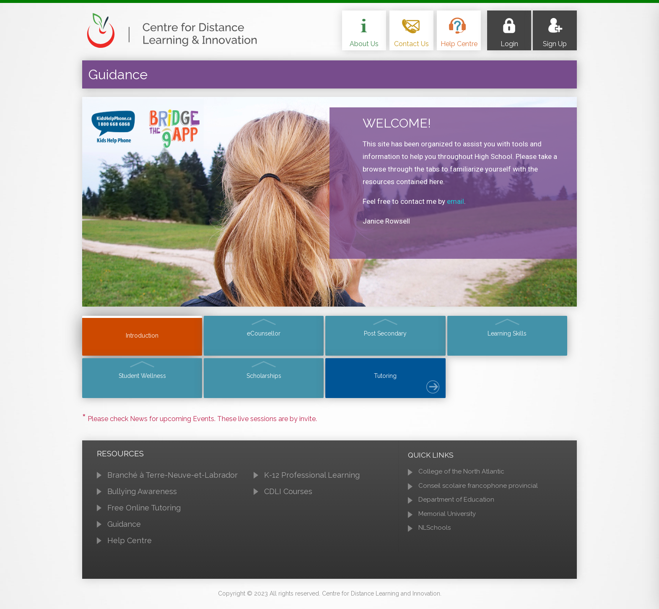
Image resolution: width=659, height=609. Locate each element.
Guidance (124, 526)
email (455, 201)
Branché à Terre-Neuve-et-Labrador (172, 478)
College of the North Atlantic (461, 474)
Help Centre (129, 543)
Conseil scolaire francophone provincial (478, 488)
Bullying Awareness (142, 494)
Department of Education (456, 502)
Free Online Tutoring (144, 510)
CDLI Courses (288, 494)
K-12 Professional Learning (312, 478)
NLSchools (434, 530)
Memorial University (447, 516)
